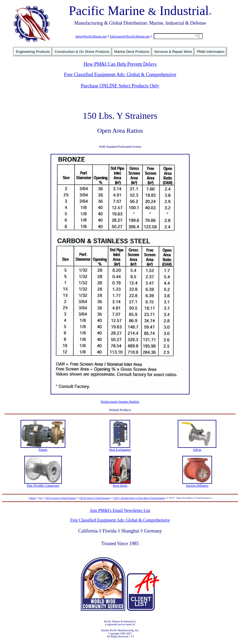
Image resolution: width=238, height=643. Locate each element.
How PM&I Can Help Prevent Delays (120, 64)
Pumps (43, 450)
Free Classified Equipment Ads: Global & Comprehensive (120, 74)
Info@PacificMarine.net (91, 36)
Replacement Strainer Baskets (120, 402)
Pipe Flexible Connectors (43, 485)
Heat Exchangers (120, 450)
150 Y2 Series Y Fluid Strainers (60, 498)
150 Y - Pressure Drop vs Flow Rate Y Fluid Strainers (139, 498)
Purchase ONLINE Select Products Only (120, 85)
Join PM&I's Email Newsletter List (120, 510)
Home (33, 498)
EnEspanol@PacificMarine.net (130, 36)
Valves (197, 450)
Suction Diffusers (197, 485)
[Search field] (178, 36)
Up (40, 498)
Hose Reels (120, 485)
